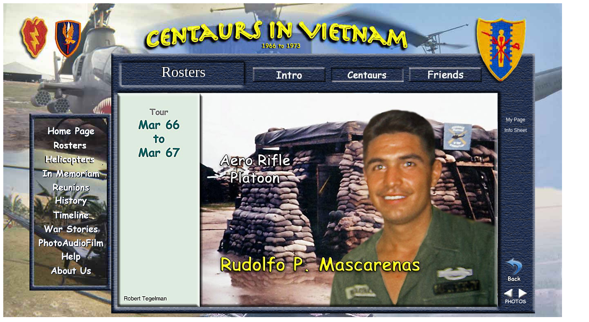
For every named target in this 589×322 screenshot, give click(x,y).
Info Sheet (515, 130)
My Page (515, 120)
